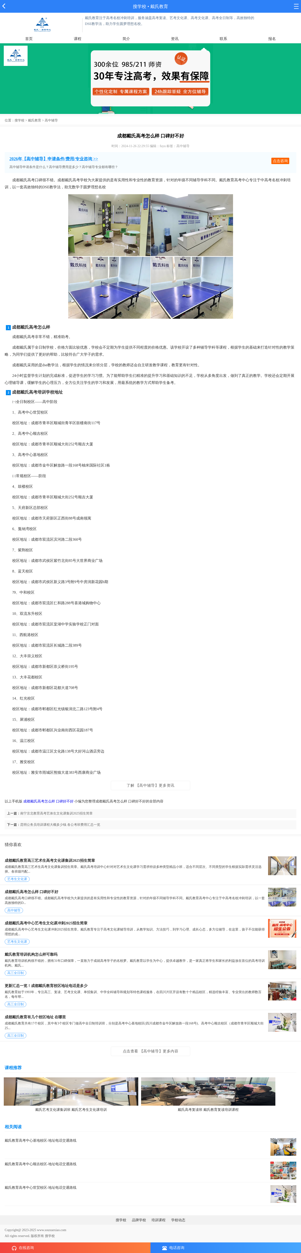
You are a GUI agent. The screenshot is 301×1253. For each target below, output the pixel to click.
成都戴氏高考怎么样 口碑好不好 (48, 801)
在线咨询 (23, 1248)
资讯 (174, 39)
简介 (126, 39)
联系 (223, 39)
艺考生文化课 (17, 879)
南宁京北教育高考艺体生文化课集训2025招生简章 (56, 813)
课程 (77, 39)
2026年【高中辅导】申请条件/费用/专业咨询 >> (53, 159)
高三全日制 (15, 973)
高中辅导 (51, 120)
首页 (29, 39)
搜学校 (139, 6)
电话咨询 (173, 1248)
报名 (272, 39)
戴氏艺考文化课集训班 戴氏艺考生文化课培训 (71, 1110)
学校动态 (178, 1220)
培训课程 (158, 1220)
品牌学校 (139, 1220)
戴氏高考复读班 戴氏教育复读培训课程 (208, 1110)
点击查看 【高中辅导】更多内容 (150, 1051)
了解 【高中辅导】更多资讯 (150, 785)
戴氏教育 (34, 120)
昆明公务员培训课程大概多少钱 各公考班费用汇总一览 (60, 824)
